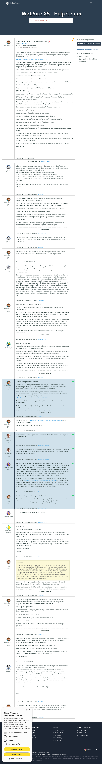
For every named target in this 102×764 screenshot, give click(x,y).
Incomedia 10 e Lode (86, 53)
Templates (33, 730)
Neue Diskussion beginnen (89, 43)
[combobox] (27, 710)
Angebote (33, 738)
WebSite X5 (82, 733)
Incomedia (82, 730)
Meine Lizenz (59, 733)
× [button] (29, 710)
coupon (22, 47)
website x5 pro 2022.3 (30, 47)
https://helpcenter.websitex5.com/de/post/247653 (32, 60)
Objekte (32, 733)
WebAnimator (83, 735)
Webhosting (58, 738)
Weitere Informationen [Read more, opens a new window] (23, 728)
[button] (17, 759)
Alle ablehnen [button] (17, 754)
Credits (32, 735)
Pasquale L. (41, 300)
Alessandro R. (24, 44)
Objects (48, 754)
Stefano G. (41, 378)
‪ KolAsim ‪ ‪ (41, 194)
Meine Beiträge (59, 730)
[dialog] (17, 734)
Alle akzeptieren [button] (17, 749)
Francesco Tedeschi (43, 445)
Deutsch (90, 750)
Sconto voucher (84, 56)
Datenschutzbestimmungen (59, 754)
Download (58, 735)
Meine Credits (59, 740)
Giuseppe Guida (42, 492)
